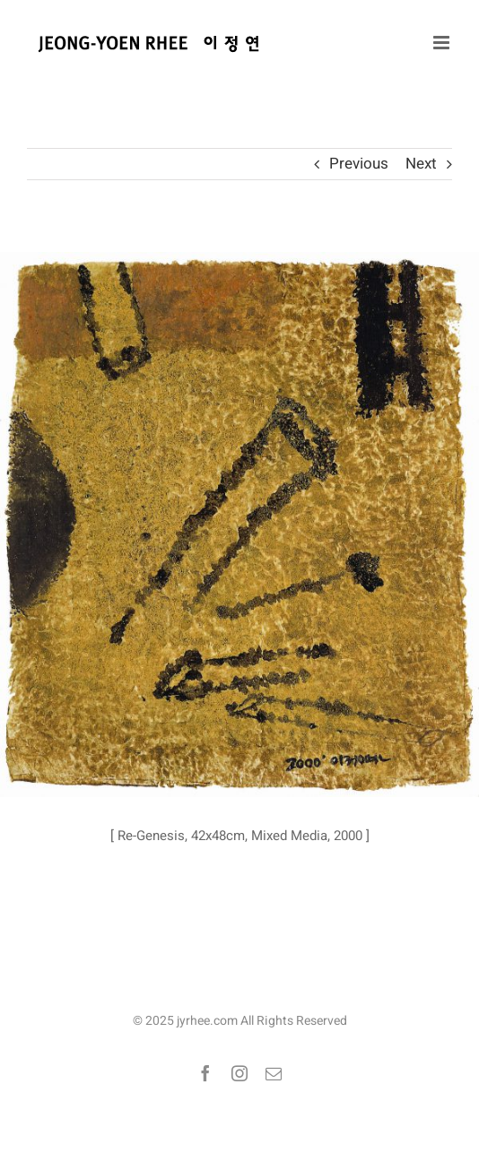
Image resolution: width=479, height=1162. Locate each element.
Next (421, 163)
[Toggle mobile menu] (442, 42)
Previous (358, 163)
